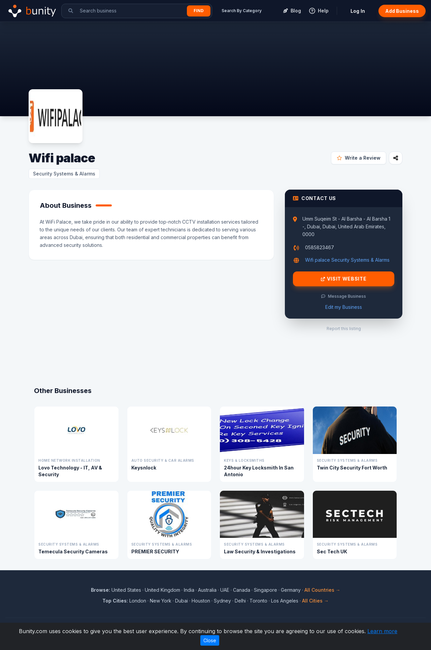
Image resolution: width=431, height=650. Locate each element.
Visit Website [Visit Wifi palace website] (344, 279)
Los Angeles (284, 601)
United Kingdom (162, 590)
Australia (207, 590)
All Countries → (322, 590)
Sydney (222, 601)
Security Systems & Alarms (64, 173)
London (137, 601)
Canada (241, 590)
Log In (358, 11)
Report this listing (344, 328)
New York (160, 601)
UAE (224, 590)
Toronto (258, 601)
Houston (201, 601)
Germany (291, 590)
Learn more (382, 631)
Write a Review (358, 158)
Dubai (181, 601)
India (189, 590)
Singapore (265, 590)
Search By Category (242, 10)
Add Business (402, 11)
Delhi (240, 601)
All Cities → (315, 601)
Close (209, 640)
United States (126, 590)
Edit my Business (343, 307)
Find (199, 10)
